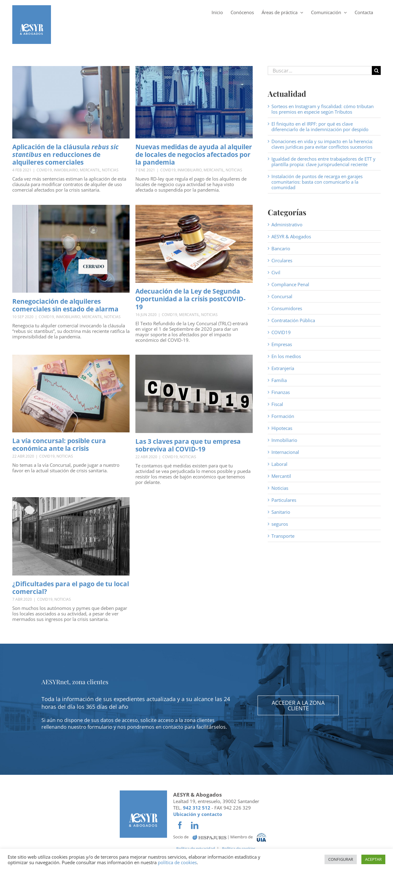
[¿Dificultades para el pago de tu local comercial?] (71, 536)
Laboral (279, 464)
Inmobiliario (66, 170)
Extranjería (282, 368)
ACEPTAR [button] (373, 859)
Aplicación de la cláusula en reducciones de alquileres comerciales (65, 154)
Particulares (283, 500)
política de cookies (177, 862)
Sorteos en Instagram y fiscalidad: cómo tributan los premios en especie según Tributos (322, 109)
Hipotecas (281, 428)
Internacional (285, 452)
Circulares (281, 260)
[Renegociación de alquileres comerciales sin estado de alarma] (71, 249)
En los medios (286, 356)
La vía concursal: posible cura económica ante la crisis (59, 444)
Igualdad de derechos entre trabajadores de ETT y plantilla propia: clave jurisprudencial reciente (323, 161)
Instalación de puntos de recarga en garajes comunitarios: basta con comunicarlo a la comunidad (317, 181)
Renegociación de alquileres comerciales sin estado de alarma (65, 305)
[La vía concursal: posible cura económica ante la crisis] (71, 393)
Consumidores (286, 308)
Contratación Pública (293, 320)
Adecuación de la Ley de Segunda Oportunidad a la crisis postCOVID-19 (190, 299)
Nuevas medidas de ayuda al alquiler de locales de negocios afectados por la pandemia (193, 154)
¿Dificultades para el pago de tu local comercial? (70, 587)
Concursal (281, 296)
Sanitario (280, 512)
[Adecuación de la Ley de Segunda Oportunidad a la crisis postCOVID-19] (194, 244)
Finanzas (280, 392)
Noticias (110, 170)
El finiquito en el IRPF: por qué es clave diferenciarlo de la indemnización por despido (319, 126)
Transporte (282, 536)
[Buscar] (376, 70)
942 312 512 (196, 807)
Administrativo (286, 224)
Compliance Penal (290, 284)
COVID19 (44, 170)
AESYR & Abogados (291, 236)
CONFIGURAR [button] (340, 859)
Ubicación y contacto (197, 814)
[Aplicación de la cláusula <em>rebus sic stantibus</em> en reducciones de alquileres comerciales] (71, 102)
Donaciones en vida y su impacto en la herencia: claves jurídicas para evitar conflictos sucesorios (322, 144)
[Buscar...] (320, 70)
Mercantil (90, 170)
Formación (282, 416)
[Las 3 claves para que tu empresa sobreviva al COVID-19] (194, 394)
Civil (275, 272)
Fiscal (277, 404)
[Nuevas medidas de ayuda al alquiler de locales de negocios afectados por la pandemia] (194, 102)
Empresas (281, 344)
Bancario (280, 248)
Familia (279, 380)
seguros (279, 524)
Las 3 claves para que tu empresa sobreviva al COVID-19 (188, 445)
